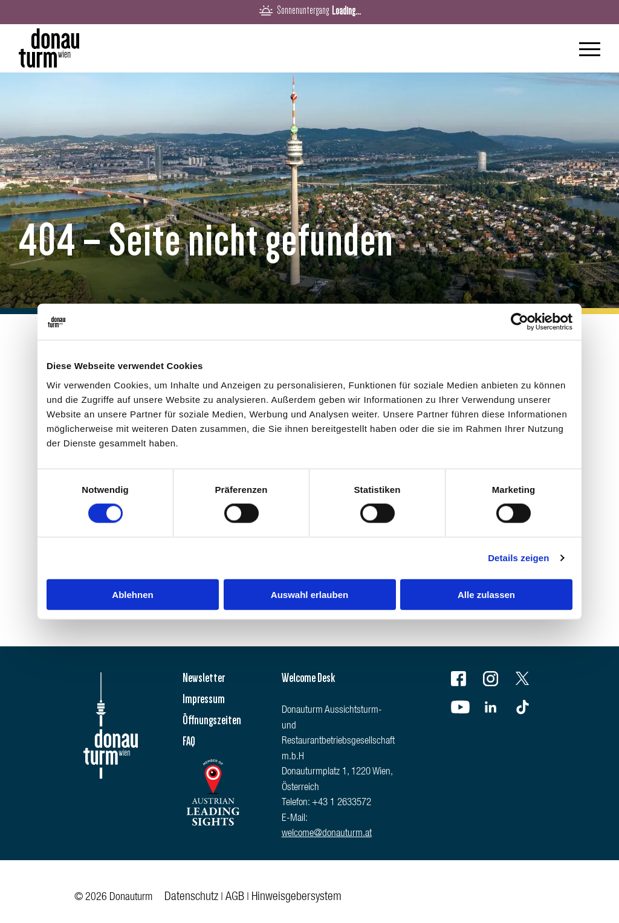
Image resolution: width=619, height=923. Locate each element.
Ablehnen (132, 594)
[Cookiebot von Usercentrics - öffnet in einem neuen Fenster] (519, 322)
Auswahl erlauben (309, 594)
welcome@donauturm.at (327, 834)
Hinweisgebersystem (296, 898)
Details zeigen (518, 558)
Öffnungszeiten (212, 720)
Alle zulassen (486, 594)
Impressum (204, 699)
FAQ (189, 741)
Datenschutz (191, 898)
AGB (234, 898)
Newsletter (204, 677)
